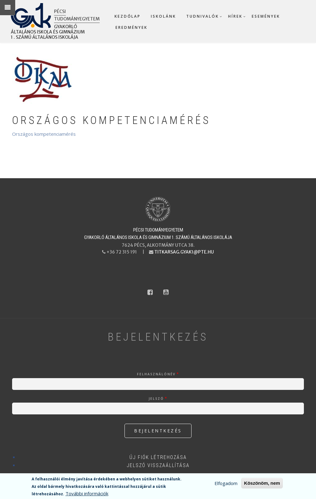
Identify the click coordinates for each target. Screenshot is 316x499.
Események (266, 16)
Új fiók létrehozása (158, 457)
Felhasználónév (156, 374)
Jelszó (156, 398)
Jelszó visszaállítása (158, 465)
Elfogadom (225, 484)
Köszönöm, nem (262, 484)
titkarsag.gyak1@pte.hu (184, 252)
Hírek (235, 16)
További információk (86, 494)
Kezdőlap (128, 16)
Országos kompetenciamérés (44, 134)
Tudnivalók (202, 16)
